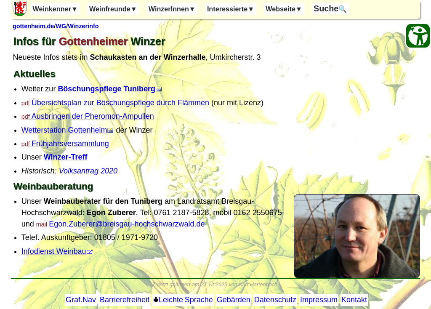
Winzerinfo (83, 26)
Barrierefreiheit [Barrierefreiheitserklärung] (124, 300)
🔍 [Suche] (330, 8)
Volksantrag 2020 (88, 171)
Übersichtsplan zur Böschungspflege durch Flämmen (120, 103)
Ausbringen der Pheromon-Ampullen (93, 116)
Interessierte (230, 9)
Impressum (319, 300)
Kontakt (354, 300)
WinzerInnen (172, 9)
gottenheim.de (33, 26)
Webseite (284, 9)
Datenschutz (275, 300)
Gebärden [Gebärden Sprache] (233, 300)
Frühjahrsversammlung (70, 143)
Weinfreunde (113, 9)
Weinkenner (55, 9)
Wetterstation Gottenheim (64, 130)
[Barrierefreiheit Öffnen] (418, 35)
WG (61, 26)
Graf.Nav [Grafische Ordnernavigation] (81, 300)
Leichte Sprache (186, 300)
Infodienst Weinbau (53, 251)
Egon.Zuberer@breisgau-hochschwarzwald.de (127, 224)
